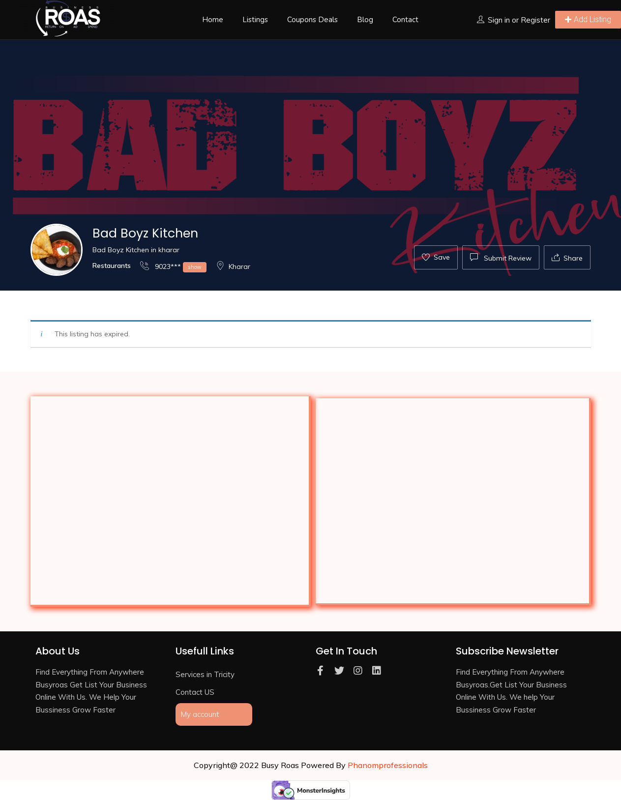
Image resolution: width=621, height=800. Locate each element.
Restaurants (111, 265)
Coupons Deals (312, 20)
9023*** (173, 266)
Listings (255, 20)
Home (212, 20)
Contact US (195, 692)
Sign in (499, 20)
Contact (405, 20)
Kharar (233, 266)
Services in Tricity (205, 674)
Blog (365, 20)
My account (199, 714)
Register (535, 20)
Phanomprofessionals (388, 765)
